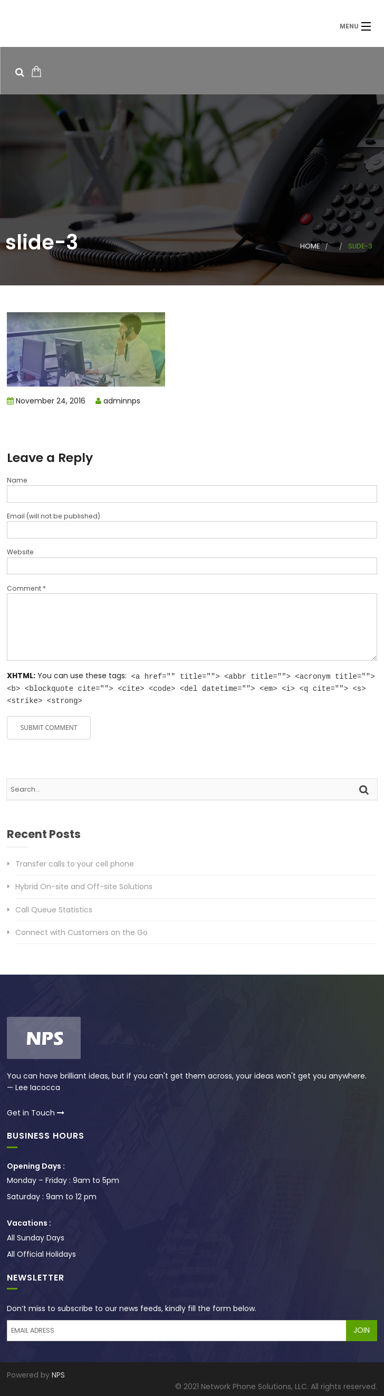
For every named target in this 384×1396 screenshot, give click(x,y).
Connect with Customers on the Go (81, 931)
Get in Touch (35, 1111)
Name (17, 480)
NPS (58, 1373)
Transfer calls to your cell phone (74, 862)
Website (20, 551)
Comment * (26, 588)
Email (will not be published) (53, 516)
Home (310, 246)
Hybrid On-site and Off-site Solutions (83, 885)
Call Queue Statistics (53, 908)
